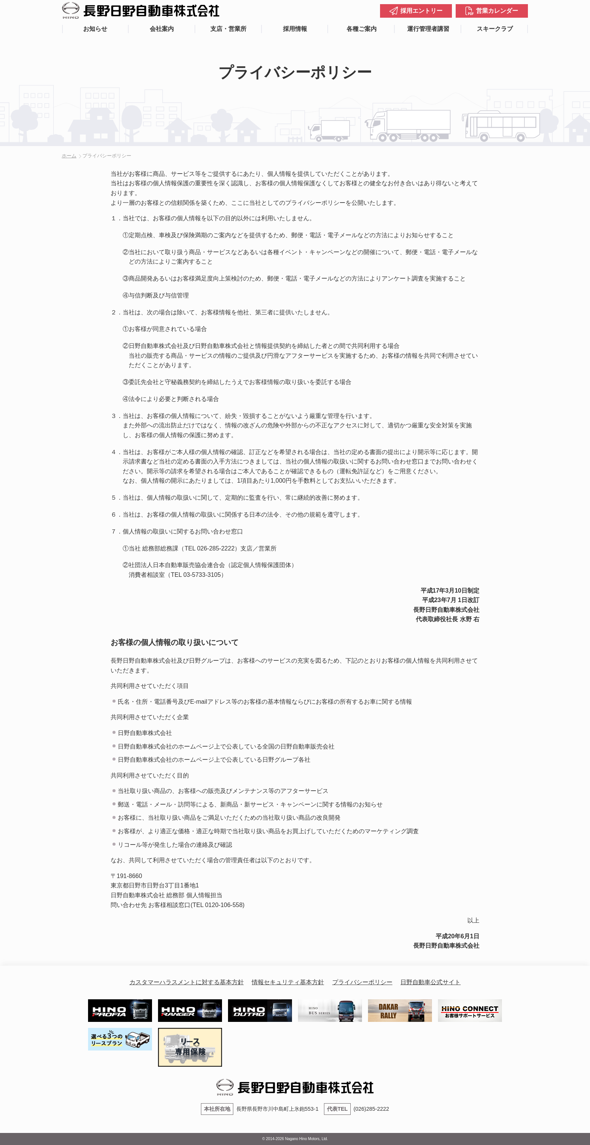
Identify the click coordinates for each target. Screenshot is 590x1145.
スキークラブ (495, 29)
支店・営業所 (228, 29)
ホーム (69, 156)
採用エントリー (421, 11)
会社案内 (162, 29)
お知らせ (95, 29)
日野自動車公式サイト (430, 982)
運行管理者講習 (428, 29)
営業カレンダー (497, 11)
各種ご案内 (362, 29)
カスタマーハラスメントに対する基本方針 (186, 982)
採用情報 (295, 29)
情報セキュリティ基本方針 (288, 982)
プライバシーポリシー (362, 982)
